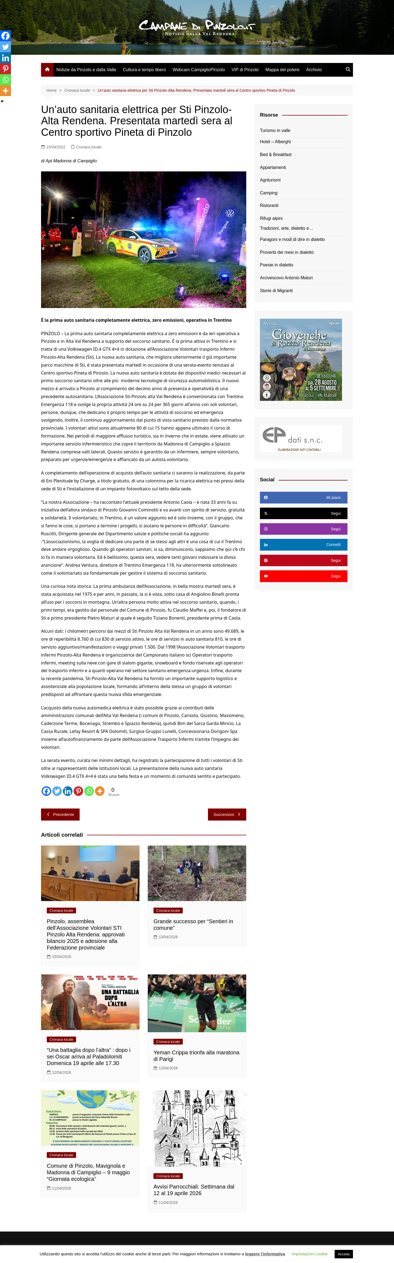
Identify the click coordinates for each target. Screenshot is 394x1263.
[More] (100, 791)
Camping (268, 193)
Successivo (227, 814)
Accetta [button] (344, 1254)
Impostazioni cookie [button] (310, 1254)
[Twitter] (57, 791)
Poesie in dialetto (276, 265)
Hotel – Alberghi (275, 141)
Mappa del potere (282, 69)
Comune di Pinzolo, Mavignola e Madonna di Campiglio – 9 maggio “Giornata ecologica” (88, 1172)
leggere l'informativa (265, 1254)
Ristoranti (269, 205)
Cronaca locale (89, 147)
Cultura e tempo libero (144, 69)
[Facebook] (46, 791)
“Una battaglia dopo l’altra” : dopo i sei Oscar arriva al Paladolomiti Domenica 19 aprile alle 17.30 (89, 1056)
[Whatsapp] (89, 791)
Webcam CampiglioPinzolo (199, 69)
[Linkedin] (68, 791)
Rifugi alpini (271, 218)
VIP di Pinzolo (245, 69)
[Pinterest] (78, 791)
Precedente (60, 814)
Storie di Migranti (276, 290)
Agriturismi (270, 180)
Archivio (314, 69)
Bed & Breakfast (276, 154)
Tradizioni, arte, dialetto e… (286, 228)
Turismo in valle (275, 130)
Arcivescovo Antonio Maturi (286, 277)
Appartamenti (273, 167)
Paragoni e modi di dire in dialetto (292, 239)
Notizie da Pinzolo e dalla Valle (86, 69)
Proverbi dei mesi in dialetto (287, 252)
